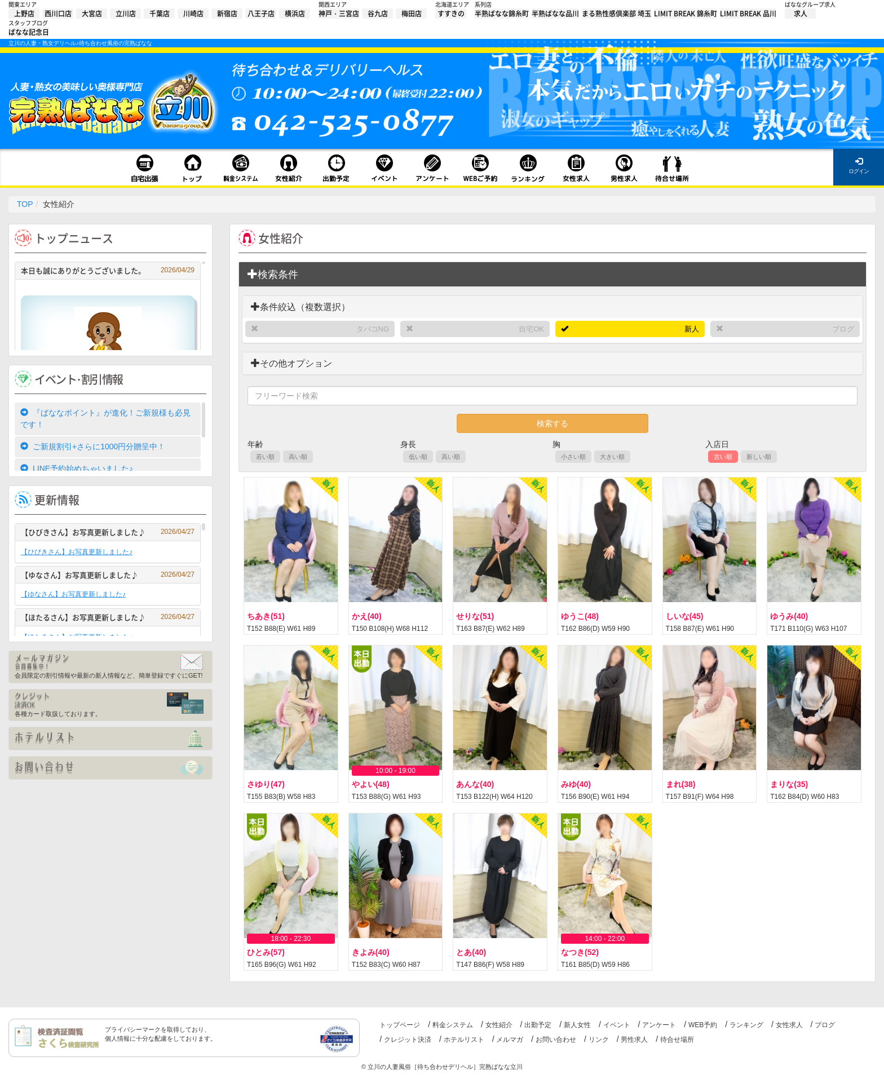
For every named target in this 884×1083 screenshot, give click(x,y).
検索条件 (272, 274)
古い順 (723, 456)
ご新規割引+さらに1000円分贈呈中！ (92, 446)
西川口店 (58, 13)
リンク (599, 1040)
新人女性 (577, 1025)
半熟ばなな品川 (555, 13)
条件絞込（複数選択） (300, 307)
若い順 (265, 456)
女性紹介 (498, 1025)
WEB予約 (702, 1025)
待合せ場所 (677, 1040)
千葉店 (159, 13)
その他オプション (291, 363)
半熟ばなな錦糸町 (502, 13)
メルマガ (509, 1040)
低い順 (418, 456)
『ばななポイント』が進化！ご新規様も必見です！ (105, 418)
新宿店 (227, 13)
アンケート (659, 1025)
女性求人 (789, 1025)
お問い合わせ (556, 1040)
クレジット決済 (407, 1040)
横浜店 (295, 13)
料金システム (452, 1025)
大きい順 (612, 456)
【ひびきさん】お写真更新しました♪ (108, 532)
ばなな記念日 (28, 32)
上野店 (24, 13)
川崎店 (193, 13)
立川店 (126, 13)
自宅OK (531, 329)
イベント (616, 1025)
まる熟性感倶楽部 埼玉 (616, 13)
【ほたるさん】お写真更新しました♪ (108, 617)
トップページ (399, 1025)
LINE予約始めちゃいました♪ (76, 468)
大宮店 (92, 13)
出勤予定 (537, 1025)
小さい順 (573, 456)
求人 (800, 13)
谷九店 (378, 13)
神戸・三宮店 (339, 13)
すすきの (451, 13)
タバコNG (373, 329)
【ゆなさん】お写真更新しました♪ (108, 574)
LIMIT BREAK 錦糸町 (685, 13)
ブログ (843, 329)
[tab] (552, 274)
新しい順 (758, 456)
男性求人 (634, 1040)
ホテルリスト (464, 1040)
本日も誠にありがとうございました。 (108, 270)
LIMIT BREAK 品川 (748, 13)
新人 (691, 329)
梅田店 (411, 13)
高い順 (298, 456)
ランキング (746, 1025)
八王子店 (261, 13)
